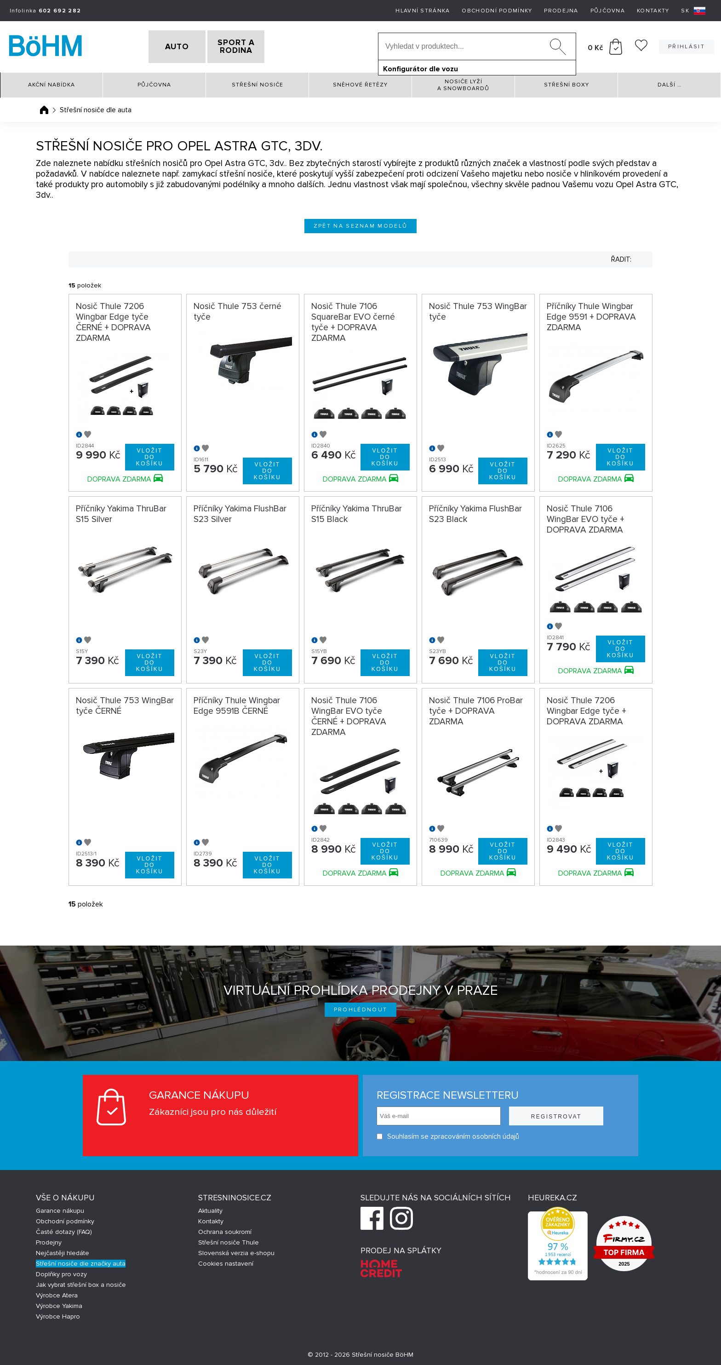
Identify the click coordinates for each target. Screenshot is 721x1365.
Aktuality (210, 1208)
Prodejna (561, 10)
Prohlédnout (361, 1007)
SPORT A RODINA (251, 45)
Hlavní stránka (422, 10)
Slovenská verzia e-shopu (236, 1250)
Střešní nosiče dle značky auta (81, 1261)
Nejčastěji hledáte (62, 1250)
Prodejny (49, 1240)
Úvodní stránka (44, 107)
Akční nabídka (51, 82)
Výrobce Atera (57, 1292)
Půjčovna (607, 10)
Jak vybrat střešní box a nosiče (81, 1282)
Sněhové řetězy (360, 82)
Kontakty (653, 10)
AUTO (161, 45)
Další (669, 82)
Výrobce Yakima (59, 1303)
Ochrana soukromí (225, 1229)
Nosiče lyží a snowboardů (463, 82)
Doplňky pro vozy (61, 1271)
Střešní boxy (566, 82)
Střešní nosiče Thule (228, 1240)
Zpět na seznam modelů (361, 223)
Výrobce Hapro (58, 1314)
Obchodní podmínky (497, 10)
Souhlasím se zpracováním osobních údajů (448, 1134)
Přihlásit (686, 45)
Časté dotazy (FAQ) (64, 1229)
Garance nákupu (60, 1208)
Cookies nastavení (225, 1261)
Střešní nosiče (257, 82)
